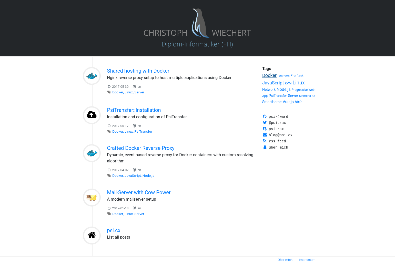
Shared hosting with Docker (138, 71)
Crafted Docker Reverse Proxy (141, 148)
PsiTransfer (143, 131)
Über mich (285, 260)
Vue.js (288, 101)
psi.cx (113, 230)
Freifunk (297, 76)
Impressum (307, 260)
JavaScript (133, 175)
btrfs (298, 102)
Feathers (284, 76)
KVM (288, 83)
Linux (129, 92)
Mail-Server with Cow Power (139, 192)
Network (269, 89)
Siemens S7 (307, 96)
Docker (117, 92)
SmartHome (272, 102)
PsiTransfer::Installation (134, 110)
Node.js (148, 175)
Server (139, 92)
